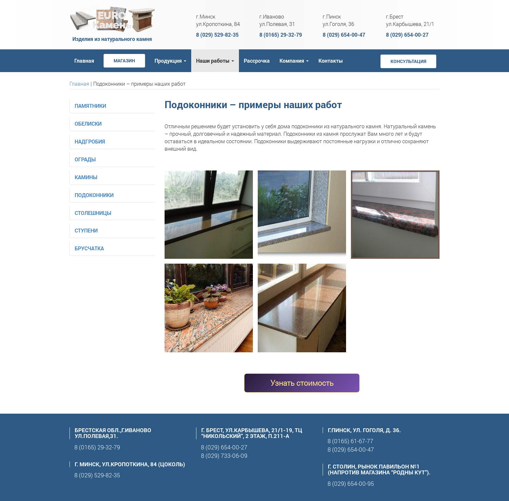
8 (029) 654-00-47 (344, 34)
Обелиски (88, 123)
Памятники (90, 105)
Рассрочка (257, 60)
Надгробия (90, 141)
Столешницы (93, 212)
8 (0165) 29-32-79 (280, 34)
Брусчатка (89, 248)
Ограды (85, 159)
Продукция (170, 60)
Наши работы (215, 60)
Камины (86, 177)
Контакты (330, 60)
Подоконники (94, 195)
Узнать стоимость (301, 383)
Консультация (408, 61)
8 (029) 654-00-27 (407, 34)
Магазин (124, 60)
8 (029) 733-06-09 (224, 455)
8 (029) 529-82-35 (217, 34)
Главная (84, 60)
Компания (294, 60)
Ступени (86, 230)
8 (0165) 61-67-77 (350, 441)
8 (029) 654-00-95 (351, 483)
